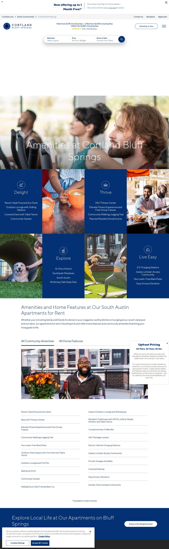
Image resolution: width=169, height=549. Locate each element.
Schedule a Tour (146, 26)
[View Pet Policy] (74, 511)
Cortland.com (7, 17)
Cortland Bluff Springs (47, 17)
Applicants (162, 17)
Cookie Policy (44, 536)
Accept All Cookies (40, 543)
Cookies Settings (18, 543)
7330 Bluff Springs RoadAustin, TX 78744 (63, 504)
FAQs (134, 502)
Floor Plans (109, 497)
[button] (2, 1)
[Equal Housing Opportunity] (52, 511)
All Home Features (71, 278)
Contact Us (138, 17)
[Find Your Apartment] (121, 39)
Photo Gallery (111, 511)
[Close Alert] (166, 2)
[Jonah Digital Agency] (151, 544)
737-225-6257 (58, 497)
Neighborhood (139, 497)
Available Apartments (114, 502)
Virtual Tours (110, 506)
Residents (150, 17)
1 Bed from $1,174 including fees (69, 23)
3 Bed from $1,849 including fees (84, 26)
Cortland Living (111, 520)
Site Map (96, 546)
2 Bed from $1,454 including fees (99, 23)
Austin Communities (25, 17)
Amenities (109, 516)
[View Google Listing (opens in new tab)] (84, 29)
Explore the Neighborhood (140, 461)
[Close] (90, 532)
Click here (112, 8)
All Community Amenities (37, 278)
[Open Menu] (164, 26)
